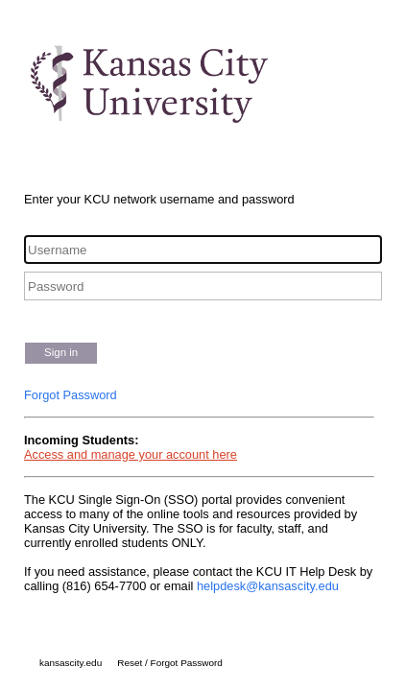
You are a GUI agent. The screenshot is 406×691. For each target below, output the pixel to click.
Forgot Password (70, 395)
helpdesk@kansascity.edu (268, 586)
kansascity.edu (70, 662)
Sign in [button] (61, 352)
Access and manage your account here (130, 454)
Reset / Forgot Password (170, 662)
